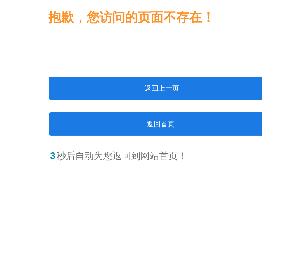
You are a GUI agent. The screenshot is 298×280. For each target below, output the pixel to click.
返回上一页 (161, 88)
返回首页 (161, 124)
